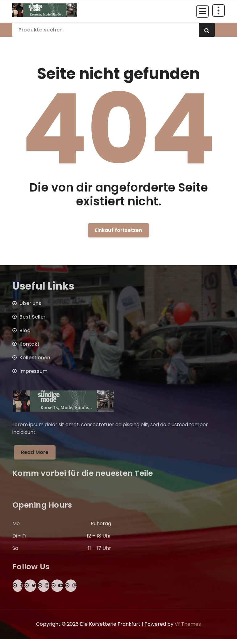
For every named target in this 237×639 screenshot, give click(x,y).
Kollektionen (34, 357)
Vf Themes (188, 624)
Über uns (30, 303)
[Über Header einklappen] (218, 10)
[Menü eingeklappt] (202, 11)
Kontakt (29, 344)
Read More (34, 452)
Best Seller (32, 316)
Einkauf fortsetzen (118, 230)
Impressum (33, 371)
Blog (25, 330)
